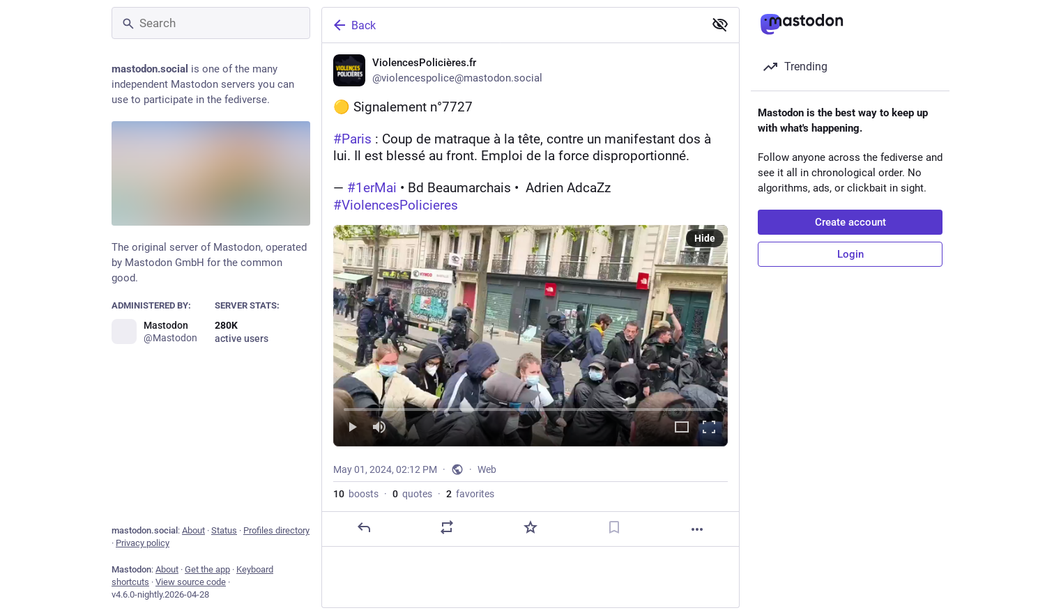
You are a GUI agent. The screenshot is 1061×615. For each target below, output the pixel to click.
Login (850, 254)
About (193, 530)
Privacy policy (142, 543)
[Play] (352, 429)
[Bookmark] (614, 528)
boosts (356, 494)
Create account (850, 222)
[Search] (211, 23)
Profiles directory (276, 530)
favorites (470, 494)
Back (353, 25)
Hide (704, 238)
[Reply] (364, 528)
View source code (190, 582)
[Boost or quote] (446, 528)
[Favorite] (530, 528)
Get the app (207, 569)
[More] (697, 530)
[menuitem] (530, 336)
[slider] (530, 407)
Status (224, 530)
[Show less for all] (720, 24)
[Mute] (379, 429)
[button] (530, 336)
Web (487, 470)
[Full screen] (709, 429)
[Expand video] (682, 429)
